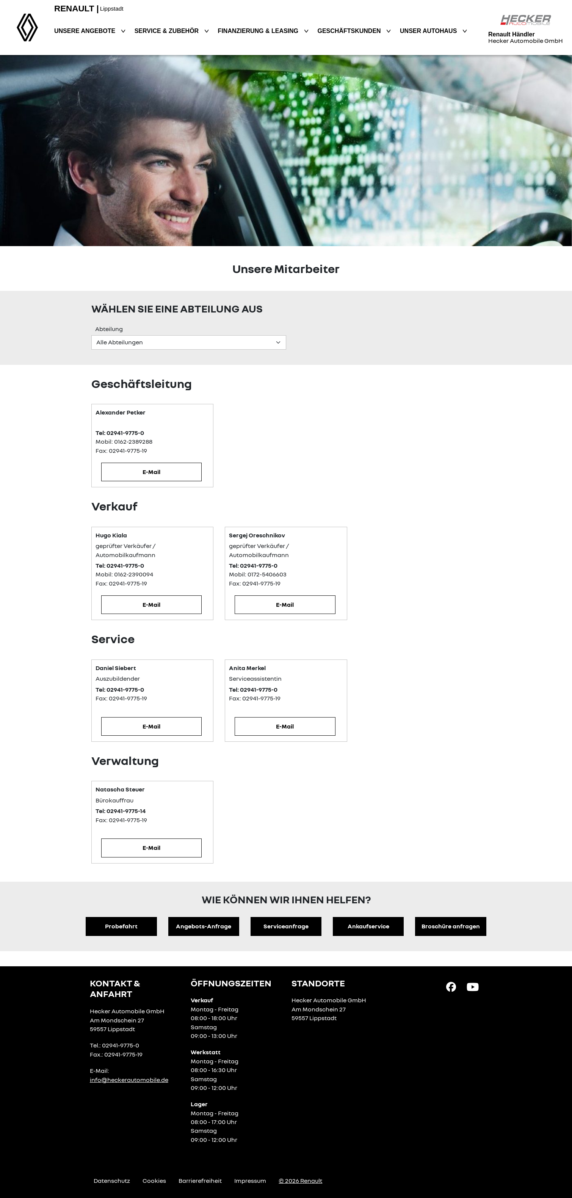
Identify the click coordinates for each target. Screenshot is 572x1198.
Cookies (154, 1180)
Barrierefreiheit (200, 1180)
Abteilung (109, 329)
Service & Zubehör (168, 31)
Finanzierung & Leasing (259, 31)
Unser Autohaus (429, 31)
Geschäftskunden (350, 31)
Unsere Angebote (85, 31)
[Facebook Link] (451, 986)
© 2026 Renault (300, 1180)
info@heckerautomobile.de (129, 1079)
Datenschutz (112, 1180)
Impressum (250, 1180)
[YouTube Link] (472, 986)
